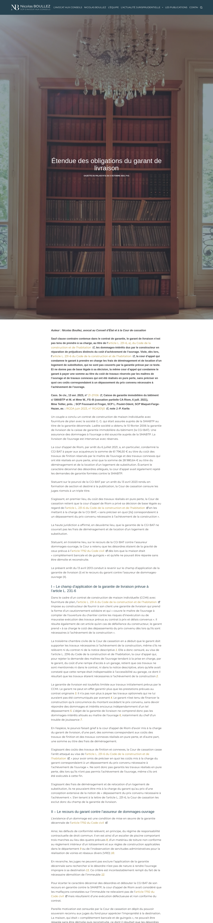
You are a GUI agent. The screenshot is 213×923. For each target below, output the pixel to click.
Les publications (176, 7)
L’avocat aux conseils (68, 7)
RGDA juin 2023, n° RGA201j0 (85, 408)
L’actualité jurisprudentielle (142, 7)
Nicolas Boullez (95, 7)
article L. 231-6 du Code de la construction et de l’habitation (92, 356)
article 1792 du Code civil (88, 551)
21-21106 (93, 395)
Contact (194, 7)
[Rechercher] (201, 7)
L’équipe (113, 7)
